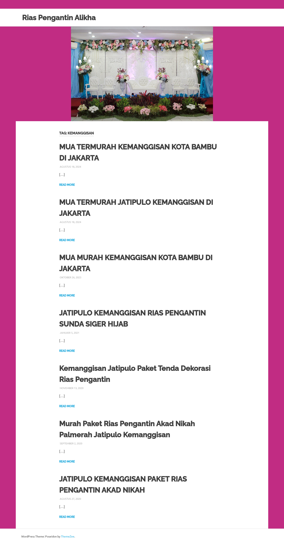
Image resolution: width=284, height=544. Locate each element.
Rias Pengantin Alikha (61, 17)
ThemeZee (67, 536)
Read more (67, 184)
